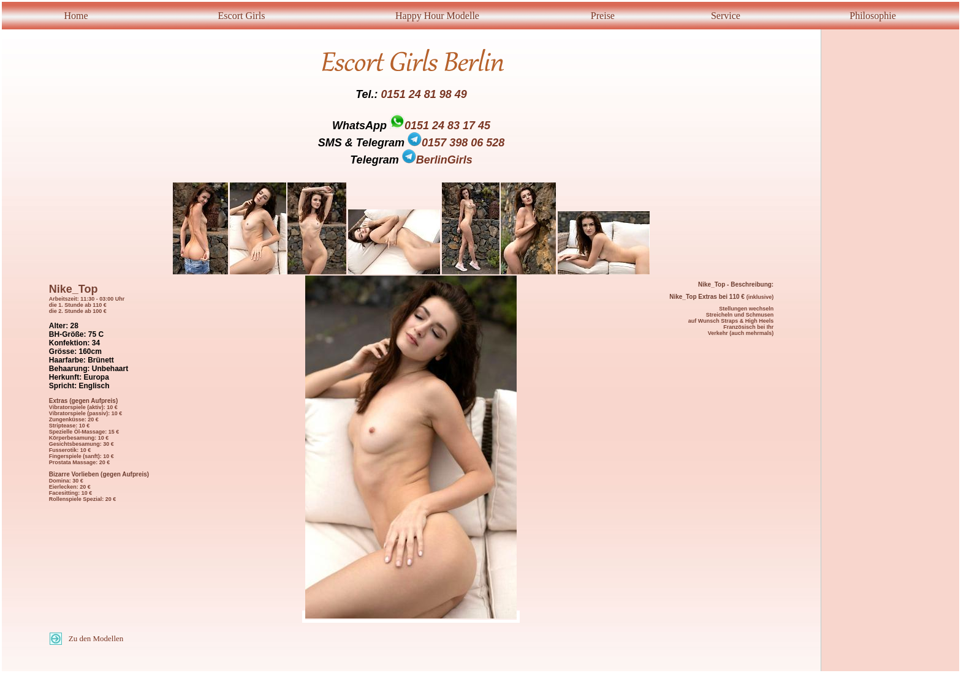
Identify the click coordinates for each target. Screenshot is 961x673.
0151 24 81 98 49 (424, 94)
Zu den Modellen (96, 638)
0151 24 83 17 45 (447, 125)
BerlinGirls (437, 160)
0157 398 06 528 (456, 143)
